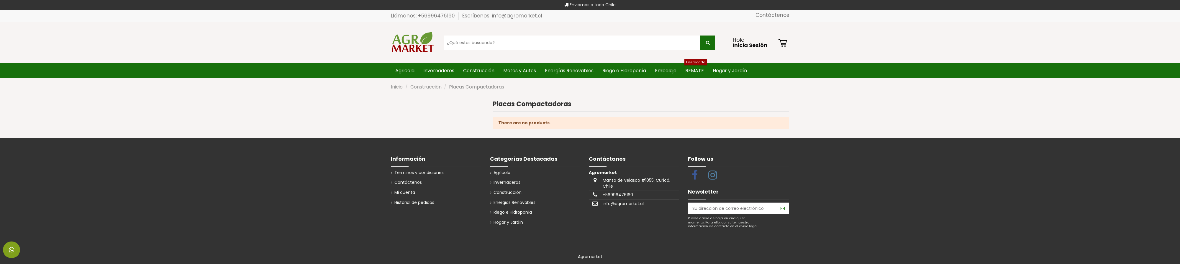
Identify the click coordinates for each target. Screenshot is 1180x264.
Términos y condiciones (419, 173)
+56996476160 (618, 195)
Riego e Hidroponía (513, 212)
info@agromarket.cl (623, 204)
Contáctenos (772, 15)
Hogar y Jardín (508, 222)
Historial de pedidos (414, 202)
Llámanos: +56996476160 (423, 15)
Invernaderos (507, 182)
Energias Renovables (514, 202)
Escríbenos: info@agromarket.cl (502, 15)
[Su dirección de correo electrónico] (732, 208)
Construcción (508, 192)
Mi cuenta (404, 192)
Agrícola (502, 173)
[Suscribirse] (782, 208)
